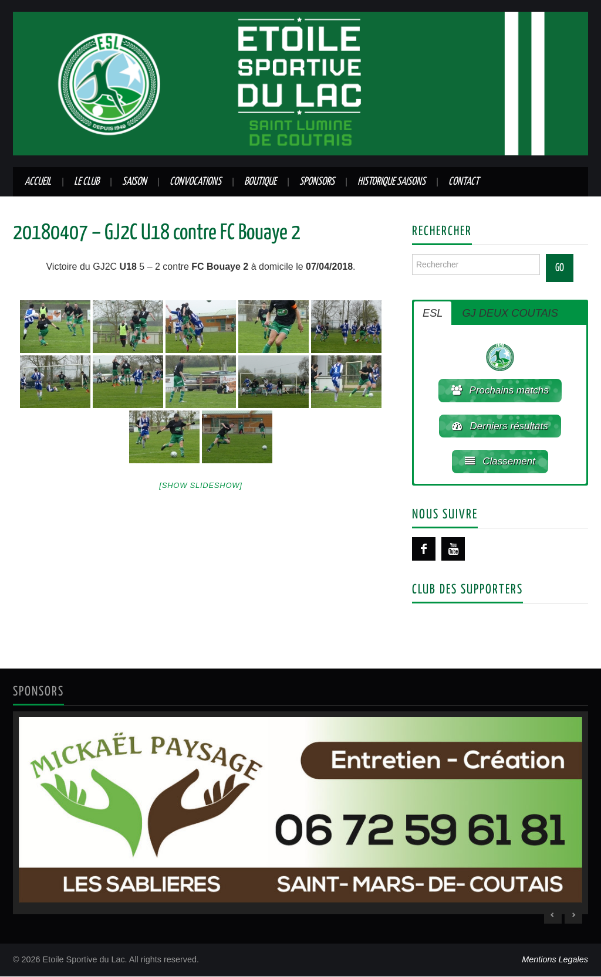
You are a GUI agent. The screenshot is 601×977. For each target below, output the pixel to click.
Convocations (195, 182)
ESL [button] (433, 313)
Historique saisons (391, 182)
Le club (86, 182)
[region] (300, 813)
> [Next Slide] (573, 915)
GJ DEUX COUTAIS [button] (510, 313)
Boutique (260, 182)
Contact (463, 182)
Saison (134, 182)
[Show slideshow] (200, 485)
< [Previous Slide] (553, 915)
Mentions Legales (555, 960)
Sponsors (317, 182)
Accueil (38, 182)
